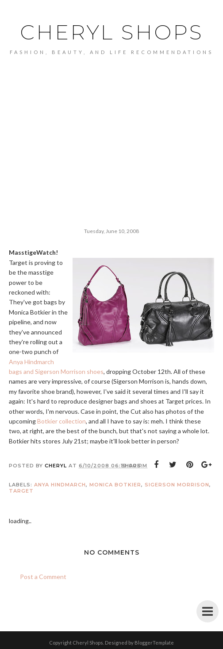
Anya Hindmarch (60, 485)
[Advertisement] (111, 121)
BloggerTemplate (154, 642)
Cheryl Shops (112, 32)
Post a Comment (43, 576)
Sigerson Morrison (177, 485)
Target (21, 491)
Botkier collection (61, 421)
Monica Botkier (115, 485)
